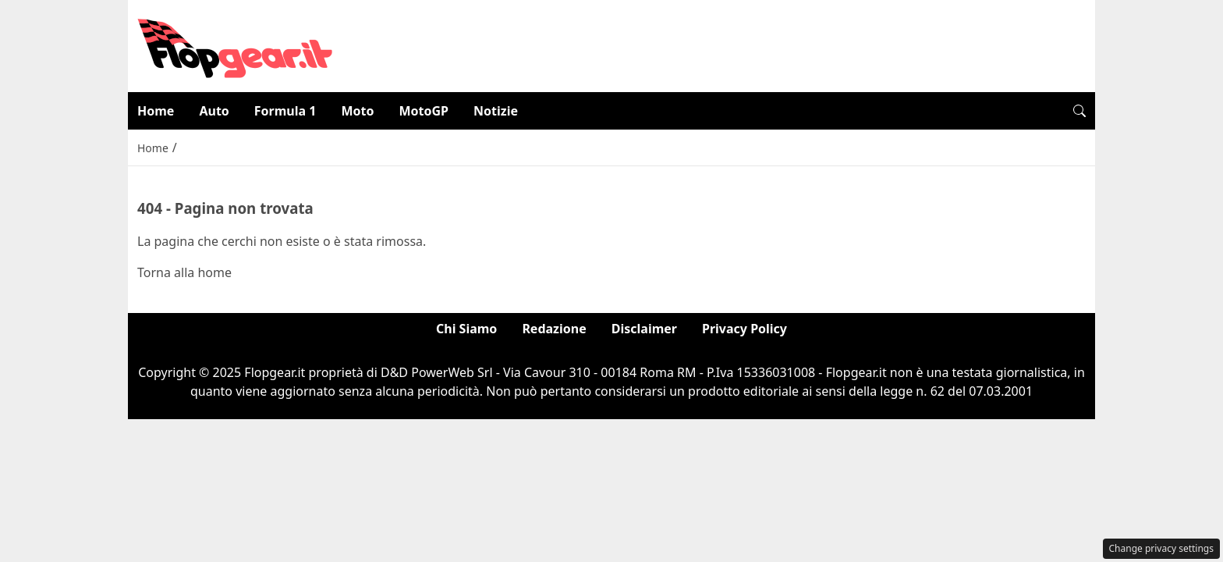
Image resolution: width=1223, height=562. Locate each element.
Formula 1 (285, 110)
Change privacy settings (1161, 548)
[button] (1079, 110)
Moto (357, 110)
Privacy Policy (744, 328)
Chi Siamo (466, 328)
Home (155, 110)
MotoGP (423, 110)
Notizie (495, 110)
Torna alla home (184, 272)
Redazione (554, 328)
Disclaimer (644, 328)
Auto (214, 110)
